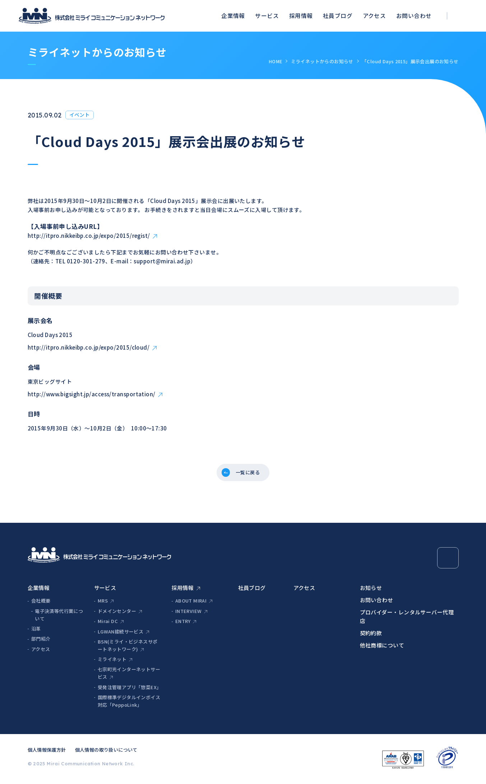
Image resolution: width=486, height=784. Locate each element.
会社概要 (41, 603)
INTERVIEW (188, 613)
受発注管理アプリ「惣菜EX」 (129, 689)
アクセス (374, 15)
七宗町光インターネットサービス (129, 676)
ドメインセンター (117, 613)
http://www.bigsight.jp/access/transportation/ (92, 394)
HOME (275, 61)
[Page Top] (447, 560)
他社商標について (382, 647)
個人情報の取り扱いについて (106, 752)
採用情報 (301, 15)
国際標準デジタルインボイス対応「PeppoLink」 (129, 703)
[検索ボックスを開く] (464, 16)
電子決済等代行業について (59, 617)
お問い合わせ (414, 15)
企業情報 (233, 15)
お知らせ (371, 590)
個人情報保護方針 (47, 752)
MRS (103, 603)
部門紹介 (41, 641)
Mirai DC (108, 624)
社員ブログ (337, 15)
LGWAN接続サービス (120, 634)
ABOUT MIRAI (191, 603)
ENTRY (183, 624)
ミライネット (112, 661)
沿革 (36, 631)
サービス (267, 15)
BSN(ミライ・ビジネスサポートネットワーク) (127, 648)
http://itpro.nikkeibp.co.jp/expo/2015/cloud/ (89, 347)
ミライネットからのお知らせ (322, 61)
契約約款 (371, 635)
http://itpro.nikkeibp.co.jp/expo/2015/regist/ (89, 235)
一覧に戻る (248, 474)
